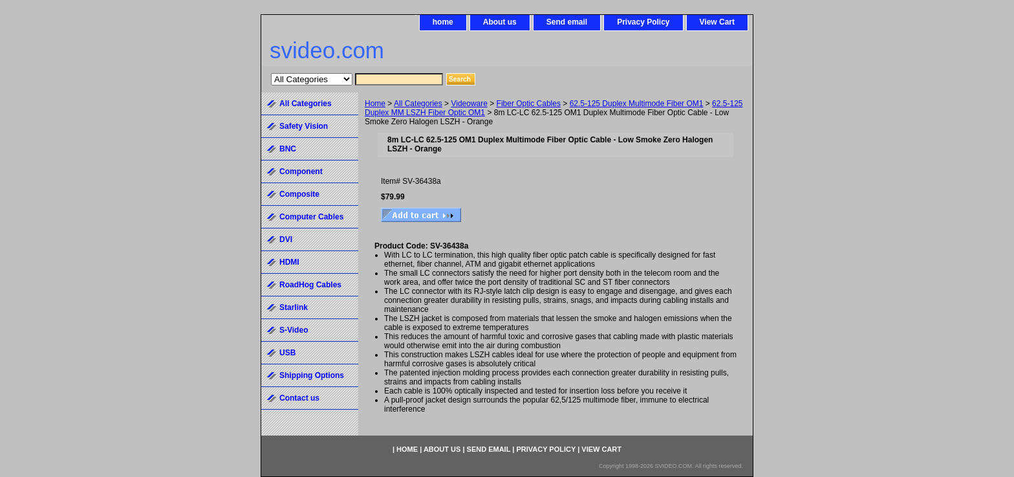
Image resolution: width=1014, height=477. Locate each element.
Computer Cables (311, 216)
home (443, 22)
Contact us (299, 398)
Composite (299, 194)
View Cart (717, 22)
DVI (285, 239)
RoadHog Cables (310, 284)
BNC (287, 148)
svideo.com (327, 50)
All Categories (418, 103)
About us (500, 22)
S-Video (293, 330)
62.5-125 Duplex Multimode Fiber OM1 (637, 103)
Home (375, 103)
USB (287, 352)
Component (301, 171)
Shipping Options (311, 375)
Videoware (469, 103)
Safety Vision (303, 126)
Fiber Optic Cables (529, 103)
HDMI (289, 262)
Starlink (293, 307)
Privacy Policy (643, 22)
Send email (566, 22)
